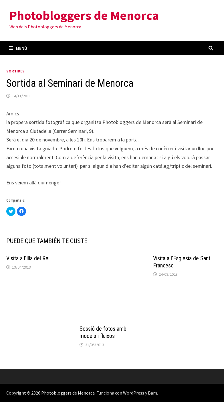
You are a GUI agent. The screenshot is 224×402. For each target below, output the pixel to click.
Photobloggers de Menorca (84, 15)
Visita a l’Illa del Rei (27, 258)
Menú (18, 48)
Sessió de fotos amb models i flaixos (103, 332)
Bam (152, 393)
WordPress (133, 393)
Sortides (15, 71)
